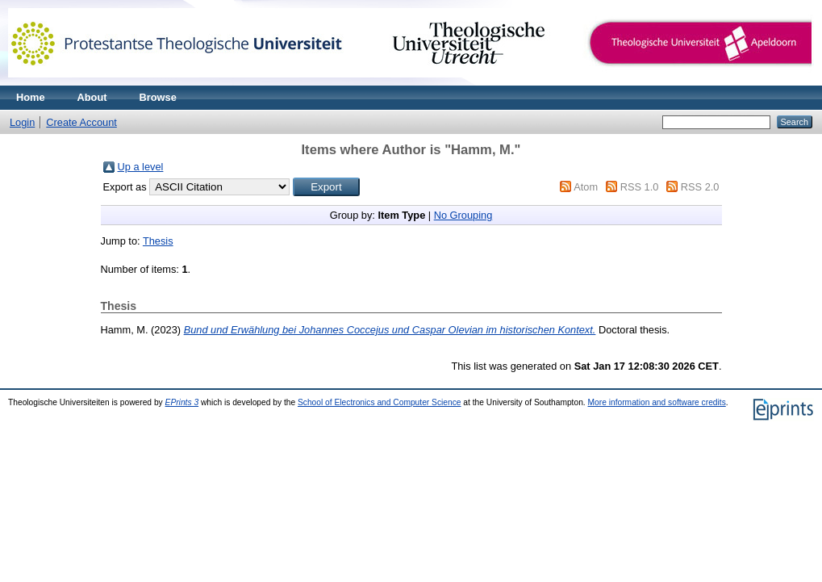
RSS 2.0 (700, 187)
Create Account (81, 122)
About (92, 97)
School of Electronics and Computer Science (379, 402)
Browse (158, 97)
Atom (586, 187)
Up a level (141, 167)
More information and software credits (657, 402)
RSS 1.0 (639, 187)
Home (30, 97)
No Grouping (463, 215)
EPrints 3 (182, 402)
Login (22, 122)
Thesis (158, 241)
